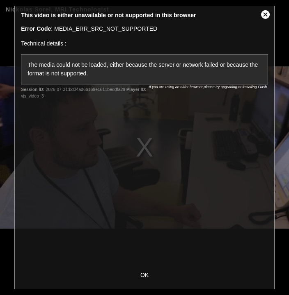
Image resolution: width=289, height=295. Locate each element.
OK (144, 275)
